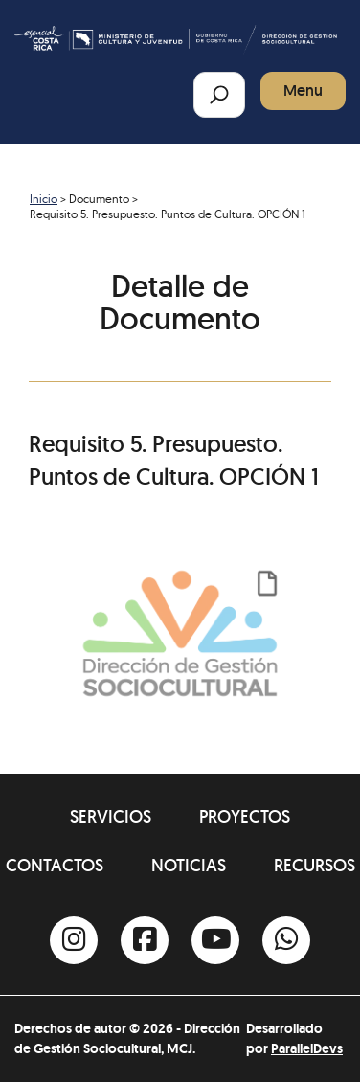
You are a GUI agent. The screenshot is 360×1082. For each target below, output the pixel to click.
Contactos (54, 865)
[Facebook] (145, 940)
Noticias (188, 865)
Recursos (314, 865)
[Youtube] (215, 940)
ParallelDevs (307, 1048)
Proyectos (244, 816)
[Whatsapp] (286, 940)
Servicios (110, 816)
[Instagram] (74, 940)
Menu (303, 90)
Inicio (43, 199)
